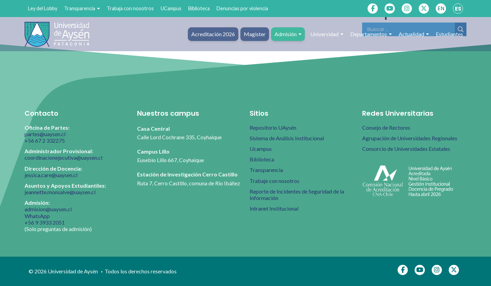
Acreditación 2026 (213, 34)
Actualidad (414, 34)
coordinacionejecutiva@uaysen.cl (63, 157)
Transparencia (82, 8)
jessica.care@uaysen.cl (51, 175)
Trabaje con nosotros (274, 180)
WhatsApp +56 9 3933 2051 (45, 219)
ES (458, 9)
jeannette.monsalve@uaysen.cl (60, 192)
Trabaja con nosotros (130, 8)
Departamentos (371, 34)
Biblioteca (199, 8)
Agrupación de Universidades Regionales (409, 138)
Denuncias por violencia (242, 8)
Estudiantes (449, 34)
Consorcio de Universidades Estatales (406, 148)
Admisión (287, 34)
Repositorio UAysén (273, 127)
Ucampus (261, 148)
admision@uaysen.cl (48, 209)
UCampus (171, 8)
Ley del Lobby (42, 8)
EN (440, 8)
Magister (255, 34)
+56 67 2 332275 (45, 140)
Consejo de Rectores (386, 127)
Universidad (326, 34)
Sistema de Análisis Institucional (287, 138)
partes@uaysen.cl (45, 134)
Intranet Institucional (274, 208)
